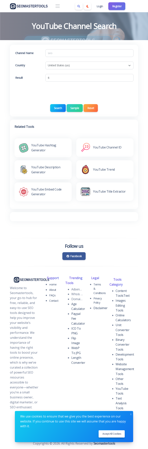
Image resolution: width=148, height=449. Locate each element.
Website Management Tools (125, 369)
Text (126, 295)
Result (19, 77)
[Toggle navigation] (57, 6)
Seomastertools (104, 443)
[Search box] (78, 6)
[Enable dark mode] (87, 6)
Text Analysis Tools (121, 403)
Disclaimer (100, 308)
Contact (53, 300)
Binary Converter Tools (122, 345)
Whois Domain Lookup (77, 294)
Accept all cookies (111, 433)
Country (20, 65)
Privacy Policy (97, 300)
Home (52, 284)
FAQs (52, 295)
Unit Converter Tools (122, 330)
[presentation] (74, 93)
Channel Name (24, 53)
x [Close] (131, 414)
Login (100, 6)
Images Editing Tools (121, 305)
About (52, 290)
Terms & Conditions (99, 289)
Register (117, 6)
